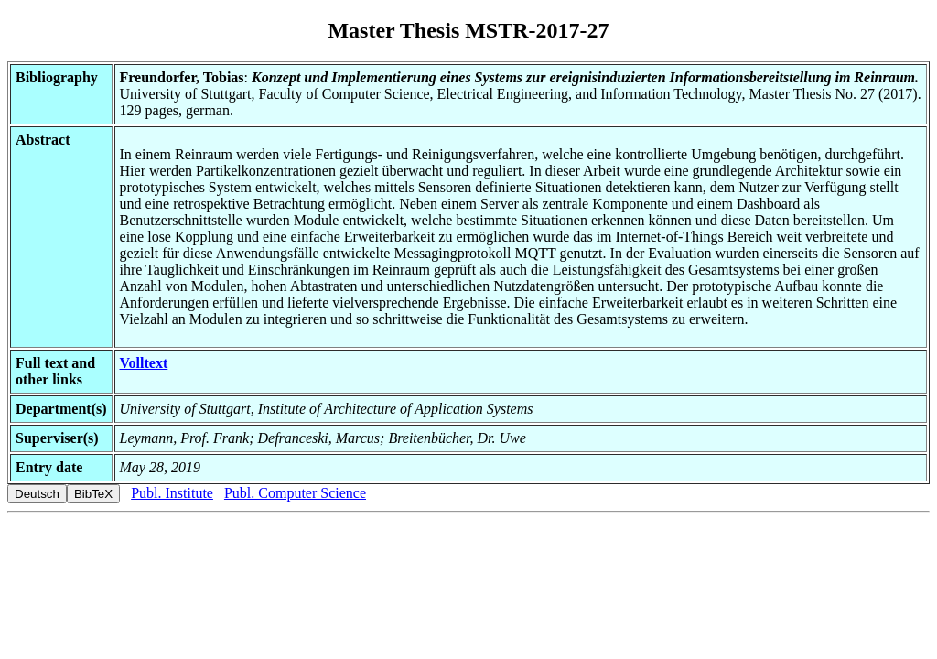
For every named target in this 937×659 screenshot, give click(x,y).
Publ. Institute (172, 493)
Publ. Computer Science (295, 493)
